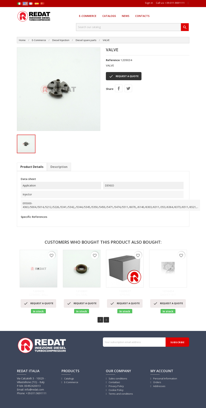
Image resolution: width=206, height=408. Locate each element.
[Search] (128, 27)
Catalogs (109, 16)
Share (118, 88)
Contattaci (114, 382)
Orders (157, 382)
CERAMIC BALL (38, 293)
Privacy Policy (116, 386)
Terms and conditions (120, 393)
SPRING (125, 293)
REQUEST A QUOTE (124, 76)
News (125, 16)
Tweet (128, 88)
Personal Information (165, 378)
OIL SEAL (81, 293)
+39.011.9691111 (175, 2)
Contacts (142, 16)
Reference (113, 60)
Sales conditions (117, 378)
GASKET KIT (168, 293)
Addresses (159, 386)
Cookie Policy (115, 390)
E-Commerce (87, 16)
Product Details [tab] (31, 167)
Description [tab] (58, 167)
